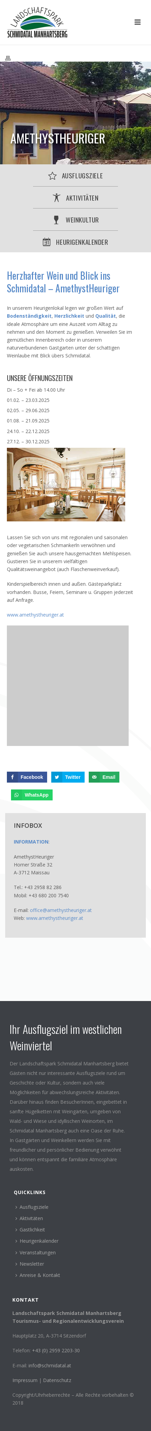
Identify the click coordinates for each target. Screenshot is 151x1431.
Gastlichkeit (30, 1229)
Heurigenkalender (36, 1241)
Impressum (25, 1380)
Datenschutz (57, 1380)
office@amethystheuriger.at (61, 910)
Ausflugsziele (31, 1207)
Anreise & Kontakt (37, 1275)
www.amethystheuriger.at (35, 614)
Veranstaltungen (35, 1252)
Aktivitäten (29, 1218)
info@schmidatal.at (50, 1365)
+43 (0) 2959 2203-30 (56, 1350)
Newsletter (29, 1264)
